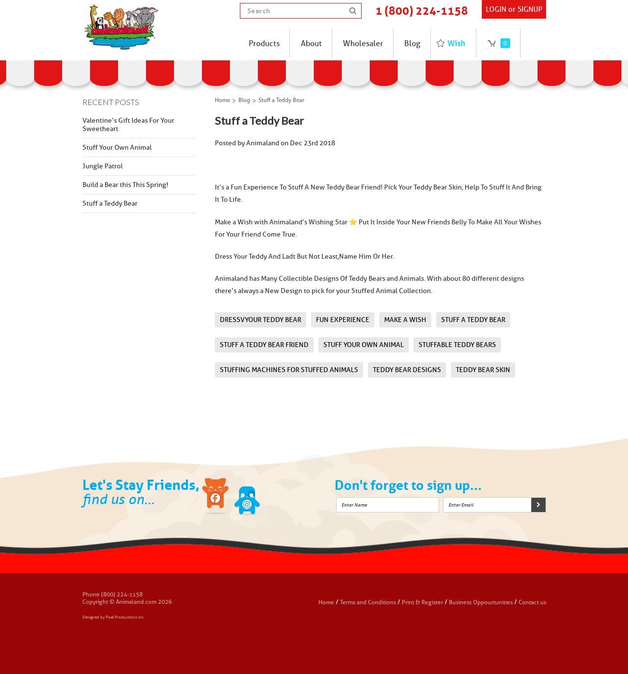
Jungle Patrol (102, 166)
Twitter (247, 497)
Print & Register (422, 602)
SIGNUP (530, 9)
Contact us (532, 602)
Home (222, 101)
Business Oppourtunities (481, 602)
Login (496, 9)
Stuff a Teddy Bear (109, 203)
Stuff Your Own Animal (117, 147)
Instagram (278, 497)
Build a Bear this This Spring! (125, 185)
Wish (456, 43)
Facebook (216, 497)
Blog (244, 101)
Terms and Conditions (368, 602)
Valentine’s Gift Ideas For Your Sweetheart (128, 124)
